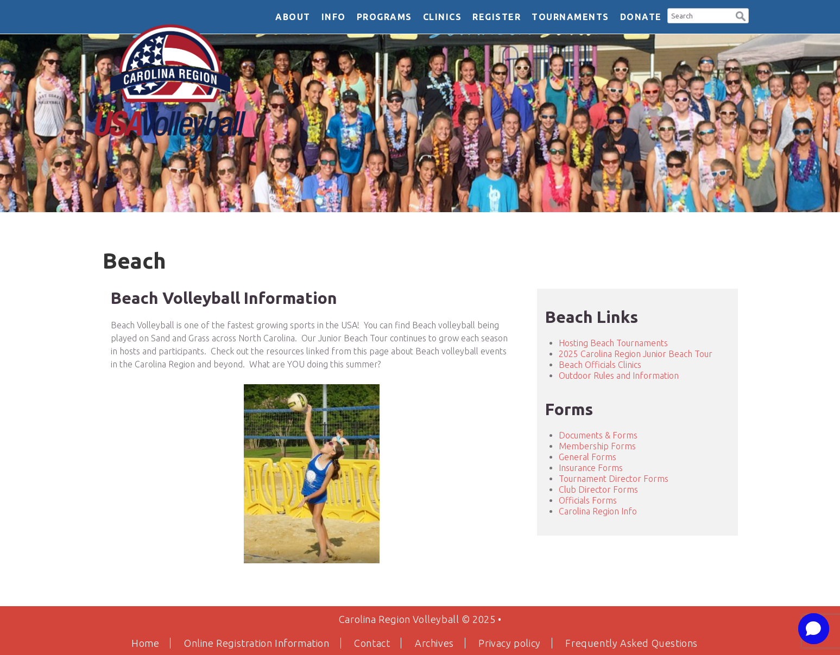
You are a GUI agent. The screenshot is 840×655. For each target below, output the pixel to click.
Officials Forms (588, 500)
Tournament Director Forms (613, 479)
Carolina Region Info (598, 511)
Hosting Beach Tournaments (613, 343)
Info (333, 17)
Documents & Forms (598, 435)
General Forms (587, 457)
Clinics (442, 17)
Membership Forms (597, 446)
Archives (434, 643)
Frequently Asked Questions (631, 643)
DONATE (641, 17)
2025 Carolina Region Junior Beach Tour (635, 354)
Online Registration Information (257, 643)
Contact (372, 643)
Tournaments (570, 17)
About (293, 17)
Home (145, 643)
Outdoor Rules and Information (619, 375)
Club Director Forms (598, 489)
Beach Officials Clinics (600, 365)
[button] (740, 15)
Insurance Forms (591, 468)
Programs (384, 17)
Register (496, 17)
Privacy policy (509, 643)
